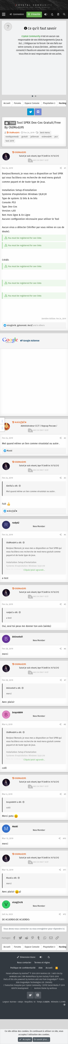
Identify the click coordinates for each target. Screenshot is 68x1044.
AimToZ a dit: (12, 486)
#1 (65, 168)
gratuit (24, 136)
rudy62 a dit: (12, 612)
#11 (64, 870)
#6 (65, 648)
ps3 (56, 136)
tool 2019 (10, 141)
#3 (65, 478)
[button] (4, 14)
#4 (65, 534)
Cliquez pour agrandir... (34, 570)
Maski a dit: (11, 878)
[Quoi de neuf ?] (58, 14)
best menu (45, 132)
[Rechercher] (64, 14)
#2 (65, 438)
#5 (65, 604)
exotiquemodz (12, 136)
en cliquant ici (46, 40)
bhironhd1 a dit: (13, 688)
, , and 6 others (26, 325)
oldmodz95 (47, 136)
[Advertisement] (34, 69)
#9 (65, 794)
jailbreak (34, 136)
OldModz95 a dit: (14, 542)
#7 (65, 680)
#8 (65, 724)
